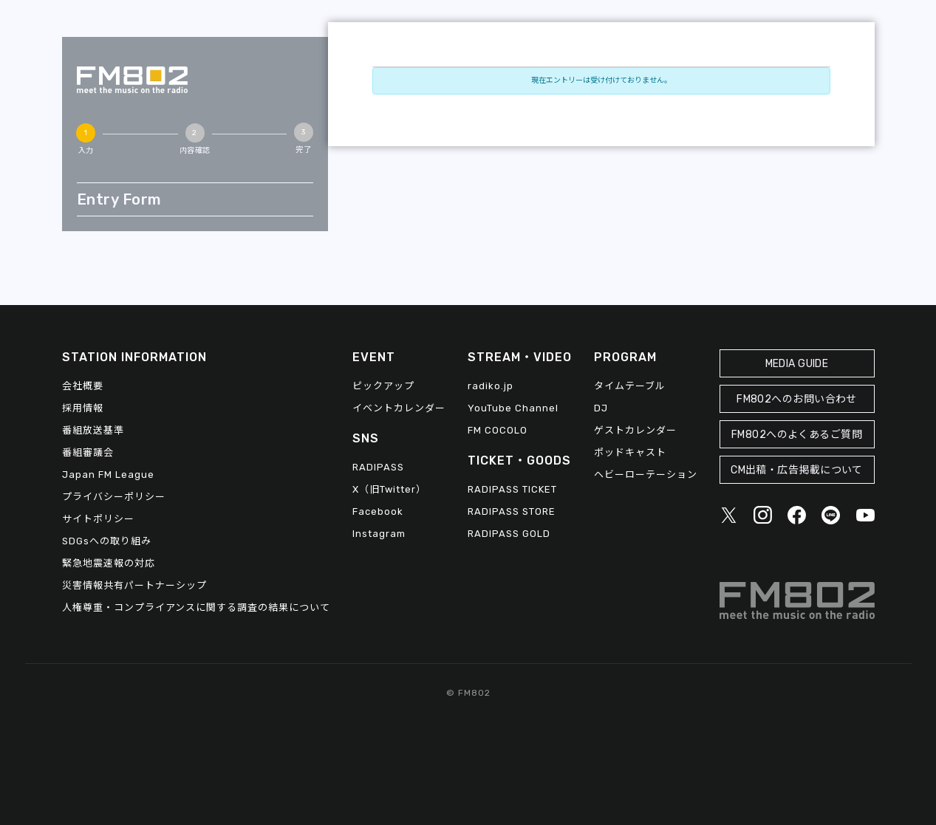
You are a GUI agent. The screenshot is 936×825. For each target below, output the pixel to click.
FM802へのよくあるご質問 (796, 434)
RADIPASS (378, 467)
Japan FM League (108, 474)
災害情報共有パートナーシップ (134, 585)
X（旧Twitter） (389, 489)
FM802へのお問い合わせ (797, 399)
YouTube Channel (513, 408)
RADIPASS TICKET (512, 489)
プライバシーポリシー (113, 496)
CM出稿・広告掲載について (797, 470)
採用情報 (82, 408)
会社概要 (82, 385)
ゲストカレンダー (635, 430)
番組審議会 (88, 452)
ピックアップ (383, 385)
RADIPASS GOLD (509, 533)
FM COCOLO (497, 430)
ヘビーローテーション (645, 474)
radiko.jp (490, 385)
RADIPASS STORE (512, 511)
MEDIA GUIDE (797, 363)
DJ (601, 408)
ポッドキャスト (630, 452)
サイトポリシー (98, 518)
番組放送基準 (93, 430)
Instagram (379, 533)
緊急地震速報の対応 (108, 563)
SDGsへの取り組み (106, 541)
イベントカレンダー (398, 408)
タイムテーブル (630, 385)
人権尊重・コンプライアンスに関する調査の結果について (196, 607)
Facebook (377, 511)
